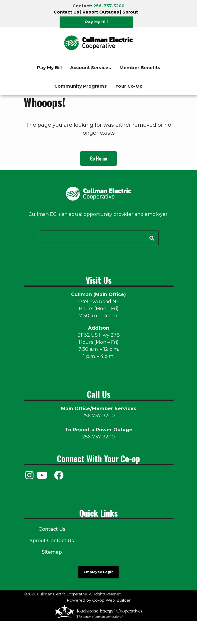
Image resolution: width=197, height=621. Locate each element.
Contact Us (66, 12)
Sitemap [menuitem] (52, 552)
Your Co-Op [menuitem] (129, 86)
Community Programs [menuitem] (80, 86)
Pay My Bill (96, 21)
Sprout (130, 12)
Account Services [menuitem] (90, 67)
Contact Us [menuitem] (51, 529)
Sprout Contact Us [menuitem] (52, 540)
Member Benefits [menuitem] (139, 67)
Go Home (98, 158)
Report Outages (100, 12)
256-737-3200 (108, 6)
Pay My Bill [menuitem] (49, 67)
